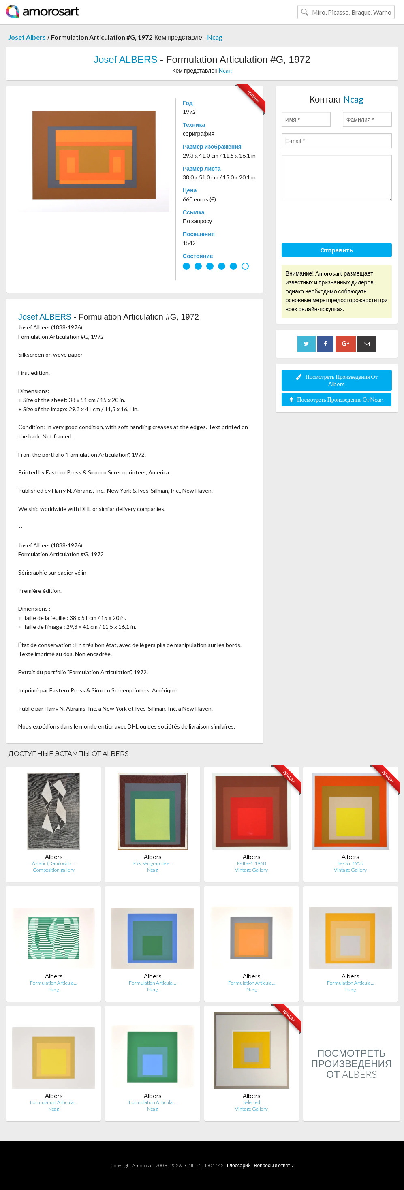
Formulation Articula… (53, 983)
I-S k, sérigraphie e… (153, 863)
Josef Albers (27, 37)
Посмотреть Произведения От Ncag (336, 399)
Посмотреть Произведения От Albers (337, 380)
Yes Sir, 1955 (350, 863)
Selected (251, 1102)
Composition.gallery (54, 870)
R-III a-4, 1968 (251, 863)
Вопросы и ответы (273, 1165)
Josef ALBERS (125, 59)
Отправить (337, 250)
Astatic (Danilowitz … (53, 863)
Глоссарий (238, 1165)
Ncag (214, 37)
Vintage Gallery (251, 870)
